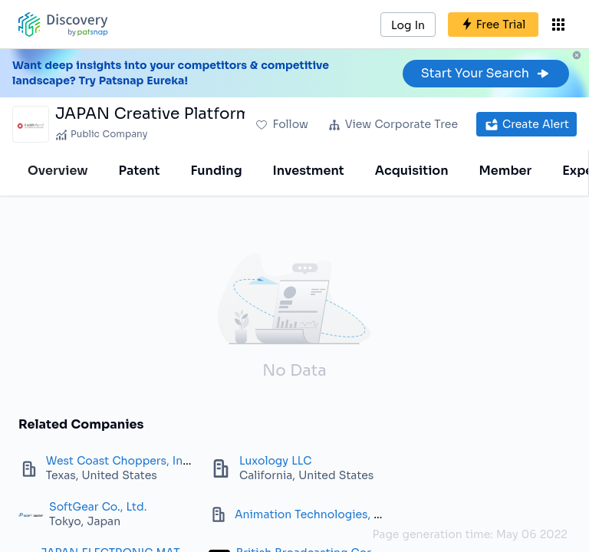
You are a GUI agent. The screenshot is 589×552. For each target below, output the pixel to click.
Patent (139, 171)
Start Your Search (486, 73)
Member (505, 171)
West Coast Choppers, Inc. (119, 461)
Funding (216, 171)
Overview (58, 171)
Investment (308, 171)
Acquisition (412, 171)
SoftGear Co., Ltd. (97, 507)
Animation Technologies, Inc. (314, 514)
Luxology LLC (275, 461)
